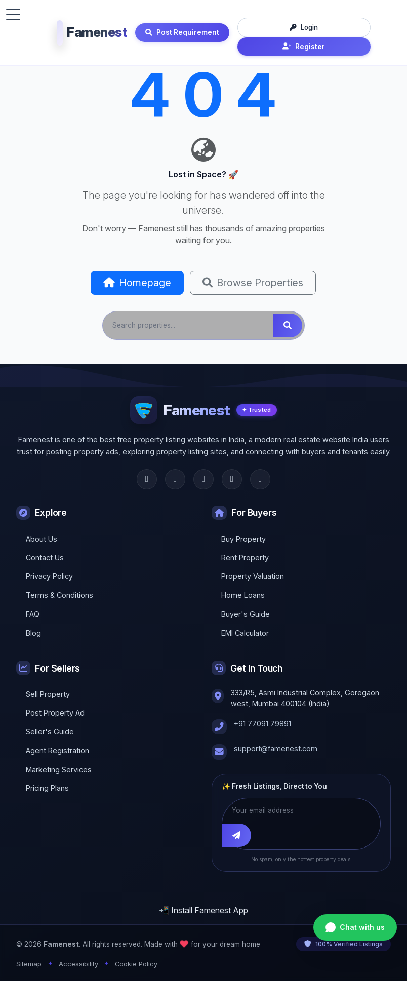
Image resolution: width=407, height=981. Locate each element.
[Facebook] (147, 479)
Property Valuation (252, 576)
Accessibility (78, 964)
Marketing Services (59, 769)
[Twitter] (175, 479)
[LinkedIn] (232, 479)
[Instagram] (203, 479)
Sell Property (48, 694)
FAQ (32, 614)
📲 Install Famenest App (203, 910)
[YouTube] (260, 479)
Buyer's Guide (245, 614)
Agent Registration (57, 750)
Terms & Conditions (59, 595)
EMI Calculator (245, 633)
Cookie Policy (136, 964)
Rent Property (245, 557)
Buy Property (243, 538)
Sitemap (29, 964)
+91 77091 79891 (262, 723)
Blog (33, 633)
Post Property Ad (55, 712)
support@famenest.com (275, 748)
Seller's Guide (50, 731)
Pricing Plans (47, 788)
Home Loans (243, 595)
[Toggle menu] (13, 14)
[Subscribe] (236, 835)
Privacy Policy (49, 576)
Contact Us (45, 557)
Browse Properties (252, 283)
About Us (41, 538)
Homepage (137, 283)
